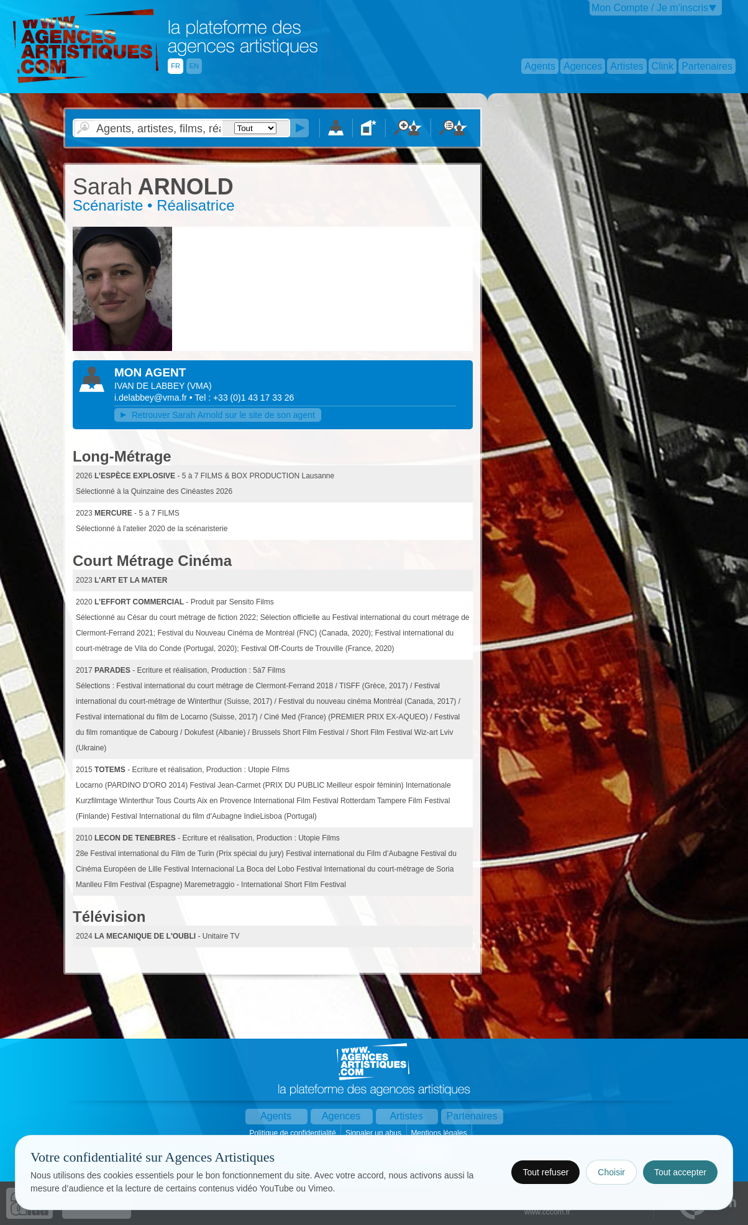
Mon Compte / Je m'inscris (649, 7)
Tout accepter (680, 1172)
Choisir (611, 1172)
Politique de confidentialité (293, 1133)
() (199, 386)
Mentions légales (439, 1133)
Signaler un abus (374, 1133)
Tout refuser (545, 1172)
